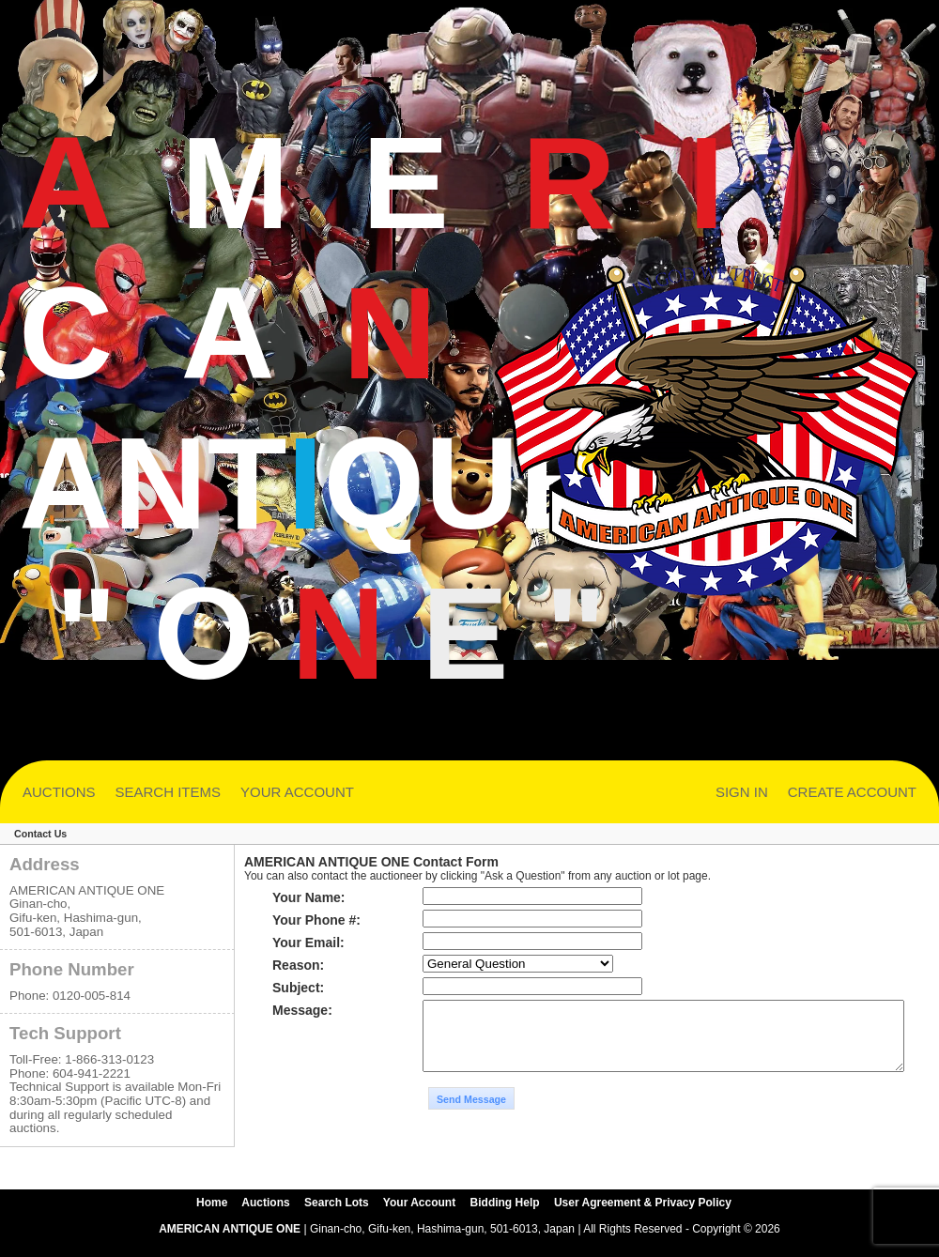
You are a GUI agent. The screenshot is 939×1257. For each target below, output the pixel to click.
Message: (302, 1010)
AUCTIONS (59, 792)
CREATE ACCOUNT (852, 792)
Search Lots (336, 1217)
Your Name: (309, 897)
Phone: (29, 996)
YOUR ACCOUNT (297, 792)
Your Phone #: (316, 919)
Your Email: (308, 942)
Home (211, 1217)
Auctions (265, 1217)
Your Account (419, 1217)
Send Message (471, 1131)
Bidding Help (505, 1217)
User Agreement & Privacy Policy (642, 1217)
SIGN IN (742, 792)
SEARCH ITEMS (168, 792)
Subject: (298, 987)
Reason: (298, 965)
